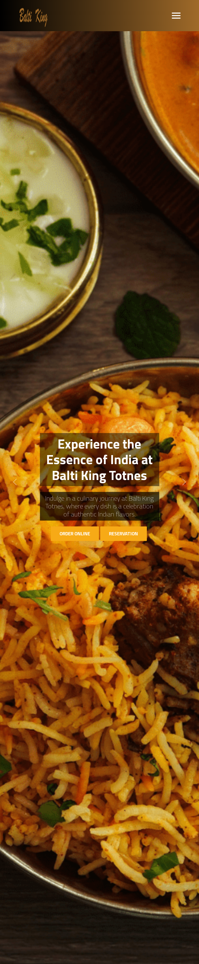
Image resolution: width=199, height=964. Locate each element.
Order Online (75, 533)
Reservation (123, 533)
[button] (15, 482)
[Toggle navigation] (176, 15)
